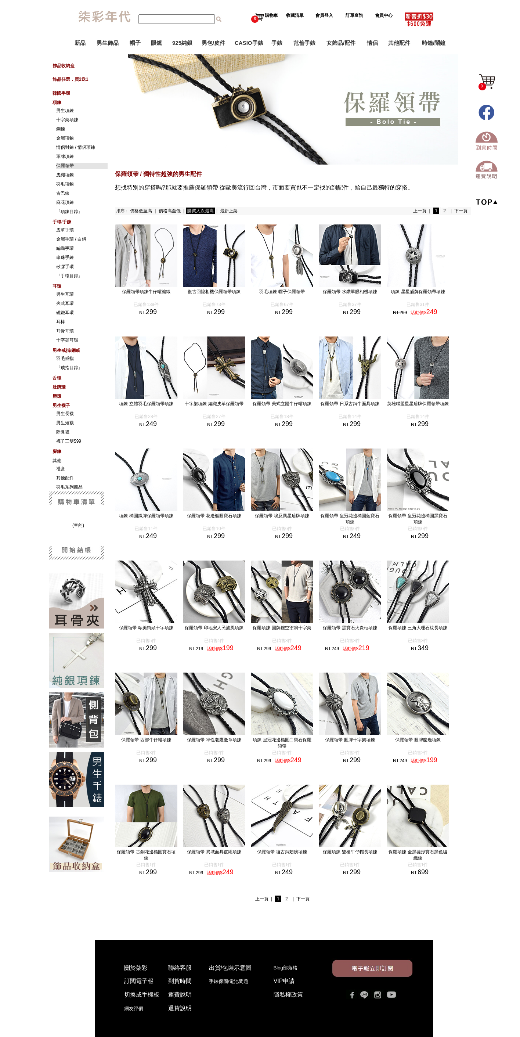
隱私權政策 (288, 994)
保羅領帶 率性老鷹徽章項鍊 (214, 739)
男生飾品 (108, 43)
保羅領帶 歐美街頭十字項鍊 (146, 627)
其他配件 (399, 43)
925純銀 (182, 43)
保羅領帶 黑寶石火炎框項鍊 (350, 627)
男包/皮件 (213, 43)
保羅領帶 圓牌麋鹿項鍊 (417, 739)
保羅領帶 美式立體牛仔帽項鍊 (282, 403)
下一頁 (460, 210)
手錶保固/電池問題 (231, 981)
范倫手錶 (304, 43)
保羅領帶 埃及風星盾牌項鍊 (282, 515)
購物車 (264, 15)
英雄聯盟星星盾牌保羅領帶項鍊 (418, 403)
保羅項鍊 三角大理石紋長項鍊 (418, 627)
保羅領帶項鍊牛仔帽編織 (146, 291)
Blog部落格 (285, 968)
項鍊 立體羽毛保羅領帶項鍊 (146, 403)
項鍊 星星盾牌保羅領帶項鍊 (418, 291)
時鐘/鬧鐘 (433, 43)
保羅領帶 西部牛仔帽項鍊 (146, 739)
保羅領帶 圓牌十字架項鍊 (350, 739)
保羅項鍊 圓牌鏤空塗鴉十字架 (282, 627)
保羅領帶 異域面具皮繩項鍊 (214, 851)
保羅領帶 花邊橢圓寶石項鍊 (214, 515)
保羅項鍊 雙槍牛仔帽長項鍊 (350, 851)
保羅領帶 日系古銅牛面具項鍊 (350, 403)
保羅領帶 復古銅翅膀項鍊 (282, 851)
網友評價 (133, 1008)
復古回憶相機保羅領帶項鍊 (214, 291)
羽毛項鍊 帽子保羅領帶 (281, 291)
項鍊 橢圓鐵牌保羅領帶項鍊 (146, 515)
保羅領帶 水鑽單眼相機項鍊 (350, 291)
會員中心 (384, 15)
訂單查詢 (355, 15)
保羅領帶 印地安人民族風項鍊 (214, 627)
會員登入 (324, 15)
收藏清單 (295, 15)
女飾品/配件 (340, 43)
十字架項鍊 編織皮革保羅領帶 (214, 403)
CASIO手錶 (249, 43)
